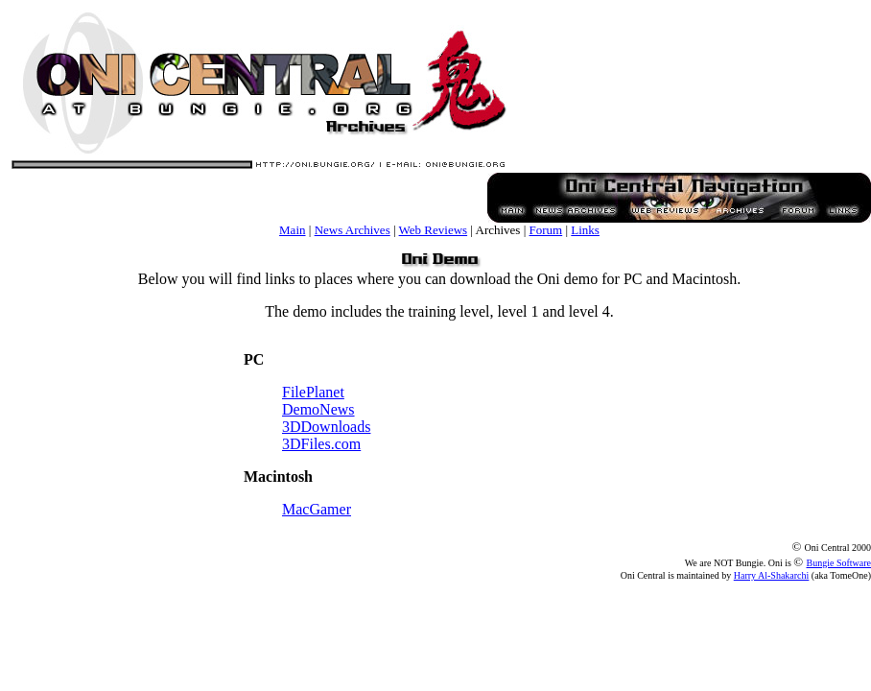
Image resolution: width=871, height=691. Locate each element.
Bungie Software (839, 563)
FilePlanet (313, 392)
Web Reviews (433, 230)
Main (292, 230)
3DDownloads (326, 426)
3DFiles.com (321, 444)
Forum (546, 230)
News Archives (352, 230)
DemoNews (318, 409)
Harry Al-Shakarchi (772, 575)
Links (585, 230)
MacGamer (316, 509)
